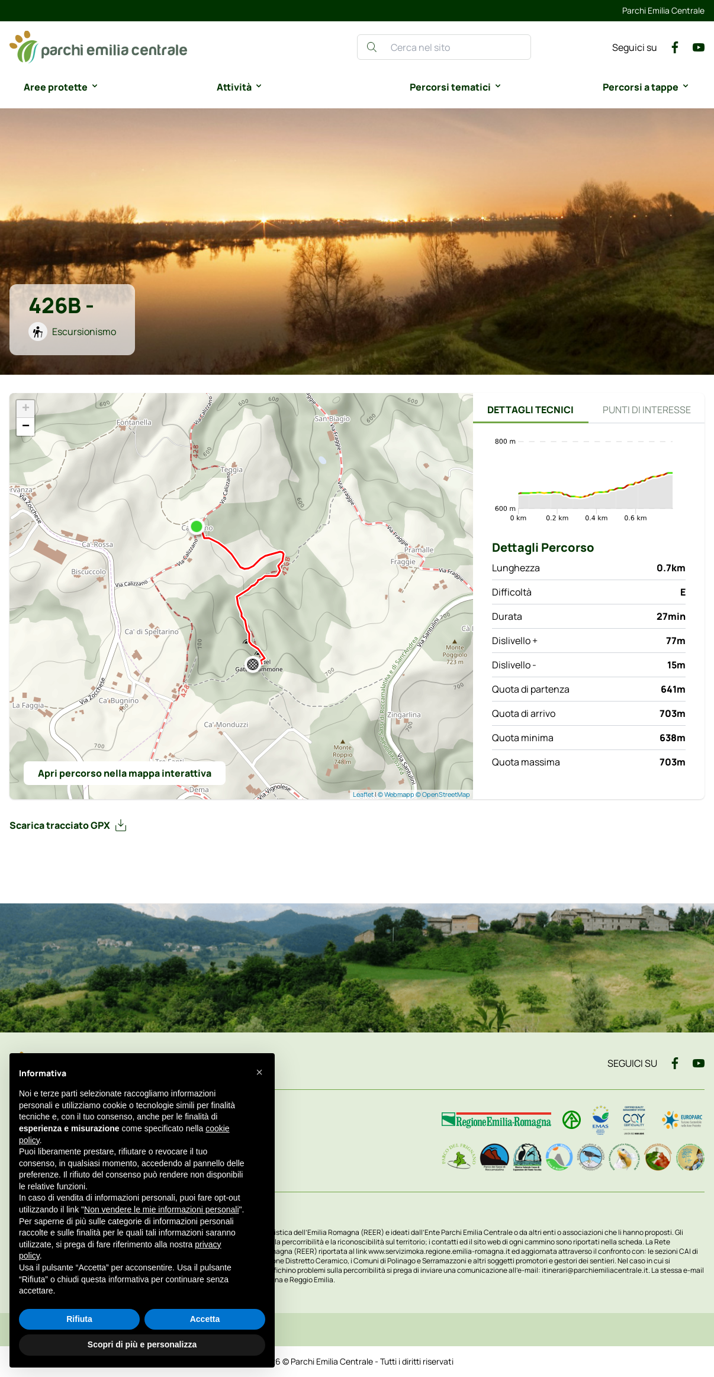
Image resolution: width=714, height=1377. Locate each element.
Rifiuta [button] (79, 1319)
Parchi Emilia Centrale (663, 10)
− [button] (26, 427)
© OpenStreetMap (443, 794)
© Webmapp (397, 794)
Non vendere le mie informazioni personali (161, 1209)
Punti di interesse (647, 409)
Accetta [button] (205, 1319)
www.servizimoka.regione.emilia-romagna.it (440, 1251)
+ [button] (26, 409)
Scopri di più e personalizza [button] (142, 1344)
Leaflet (363, 794)
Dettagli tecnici (530, 409)
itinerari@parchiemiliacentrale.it (595, 1270)
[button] (259, 1072)
